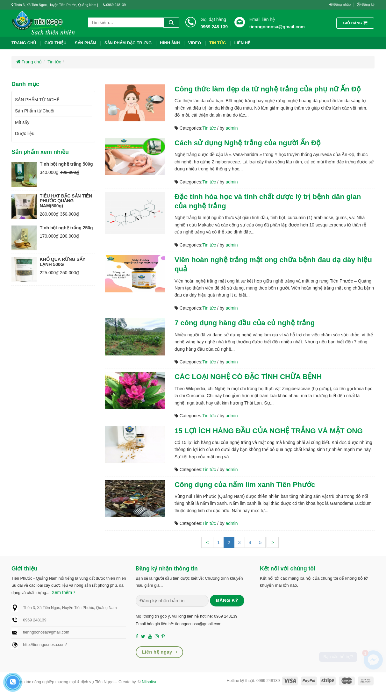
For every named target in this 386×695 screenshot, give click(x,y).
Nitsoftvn (149, 682)
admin (231, 128)
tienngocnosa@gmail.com (277, 26)
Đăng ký (366, 5)
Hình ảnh (170, 43)
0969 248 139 (214, 26)
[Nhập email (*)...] (172, 601)
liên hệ (242, 43)
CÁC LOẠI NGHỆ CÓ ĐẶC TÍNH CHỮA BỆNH (248, 377)
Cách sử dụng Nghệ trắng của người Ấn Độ (248, 143)
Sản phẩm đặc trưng (128, 43)
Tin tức (217, 43)
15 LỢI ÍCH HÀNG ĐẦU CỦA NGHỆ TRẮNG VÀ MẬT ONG (269, 431)
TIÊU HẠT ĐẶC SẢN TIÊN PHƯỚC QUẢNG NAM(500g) (66, 200)
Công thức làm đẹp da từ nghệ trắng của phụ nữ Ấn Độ (268, 89)
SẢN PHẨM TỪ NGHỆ (37, 99)
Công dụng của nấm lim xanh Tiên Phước (245, 485)
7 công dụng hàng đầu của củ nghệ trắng (245, 323)
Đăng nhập (340, 5)
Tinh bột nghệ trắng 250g (66, 227)
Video (194, 43)
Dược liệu (24, 133)
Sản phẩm (85, 43)
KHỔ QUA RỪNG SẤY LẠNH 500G (62, 262)
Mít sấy (22, 122)
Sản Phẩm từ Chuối (34, 110)
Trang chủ (23, 43)
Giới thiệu (56, 43)
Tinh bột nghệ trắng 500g (66, 164)
